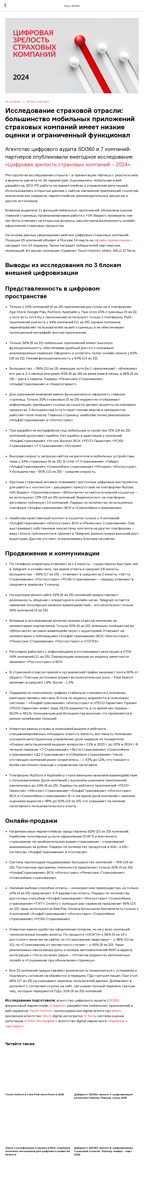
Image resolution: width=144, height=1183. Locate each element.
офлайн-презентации (112, 241)
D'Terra (90, 1017)
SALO (47, 1017)
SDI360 (113, 1001)
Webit (116, 1012)
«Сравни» (58, 1007)
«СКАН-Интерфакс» (40, 1022)
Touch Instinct (41, 1012)
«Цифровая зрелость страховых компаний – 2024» (68, 166)
